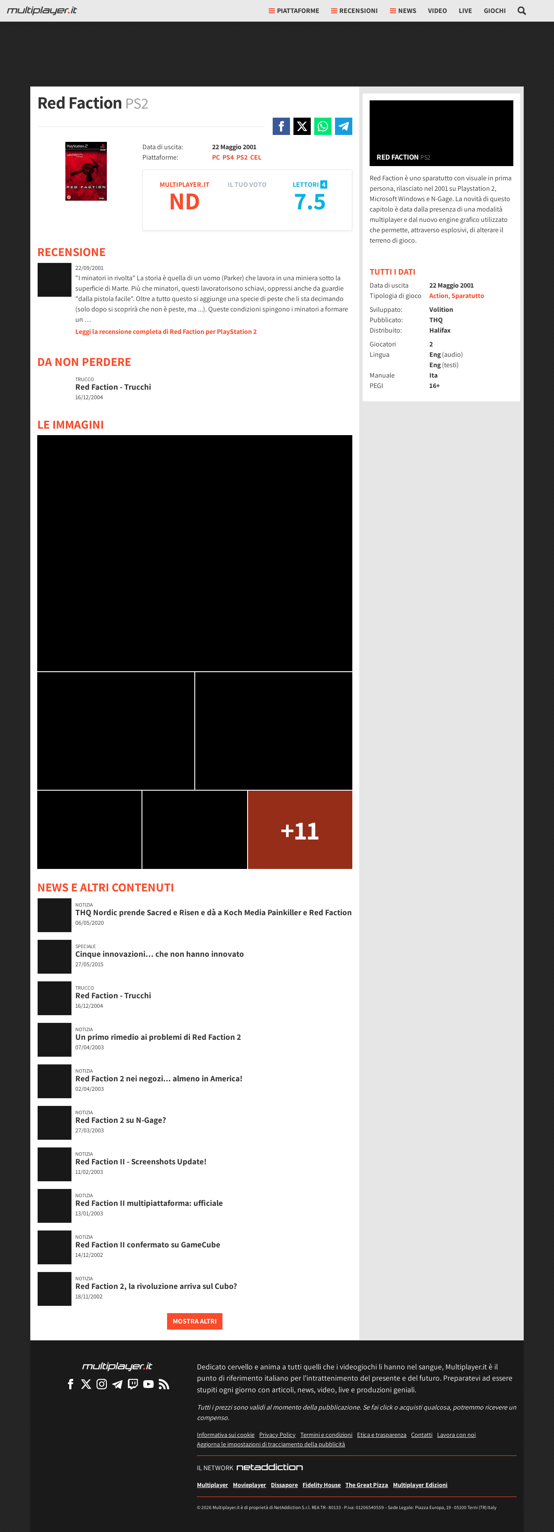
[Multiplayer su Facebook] (70, 1383)
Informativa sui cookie (225, 1434)
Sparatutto (467, 295)
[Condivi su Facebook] (281, 126)
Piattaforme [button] (294, 10)
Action (438, 295)
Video (437, 10)
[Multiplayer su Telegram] (117, 1383)
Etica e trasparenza (381, 1434)
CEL (255, 157)
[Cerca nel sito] (522, 11)
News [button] (403, 10)
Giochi (495, 10)
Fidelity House (322, 1485)
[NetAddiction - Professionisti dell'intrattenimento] (270, 1468)
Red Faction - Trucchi (113, 386)
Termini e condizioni (326, 1434)
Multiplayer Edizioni (420, 1485)
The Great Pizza (366, 1485)
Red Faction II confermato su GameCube (147, 1244)
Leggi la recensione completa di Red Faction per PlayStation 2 (166, 331)
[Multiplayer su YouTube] (148, 1383)
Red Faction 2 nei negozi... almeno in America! (158, 1078)
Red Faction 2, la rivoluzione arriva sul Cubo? (156, 1286)
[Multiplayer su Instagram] (102, 1383)
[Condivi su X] (302, 126)
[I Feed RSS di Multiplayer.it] (164, 1383)
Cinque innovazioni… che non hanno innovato (159, 954)
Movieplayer (249, 1485)
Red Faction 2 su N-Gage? (120, 1120)
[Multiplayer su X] (86, 1383)
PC (216, 157)
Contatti (421, 1434)
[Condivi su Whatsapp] (323, 126)
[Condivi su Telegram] (343, 126)
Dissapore (284, 1485)
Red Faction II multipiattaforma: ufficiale (149, 1203)
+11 (299, 830)
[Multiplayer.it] (42, 10)
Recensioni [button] (354, 10)
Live (465, 10)
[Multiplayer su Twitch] (133, 1383)
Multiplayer (212, 1485)
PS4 (228, 157)
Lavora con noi (456, 1434)
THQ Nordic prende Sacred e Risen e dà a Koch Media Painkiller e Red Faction (213, 912)
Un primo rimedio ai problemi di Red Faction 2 (158, 1037)
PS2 (242, 157)
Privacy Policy (277, 1434)
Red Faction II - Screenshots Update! (140, 1161)
